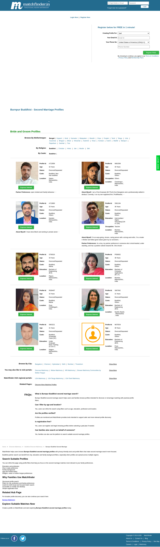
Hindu (69, 148)
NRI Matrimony (70, 370)
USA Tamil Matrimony (72, 378)
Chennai (47, 364)
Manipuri (124, 141)
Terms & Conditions (152, 56)
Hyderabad (56, 364)
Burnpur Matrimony (8, 500)
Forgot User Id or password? (116, 8)
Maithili (116, 141)
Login (135, 544)
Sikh (88, 148)
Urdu (126, 138)
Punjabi (106, 138)
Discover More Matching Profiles (46, 385)
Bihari (69, 141)
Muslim (81, 148)
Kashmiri (86, 141)
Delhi (63, 364)
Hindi (66, 138)
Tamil (113, 138)
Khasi (94, 141)
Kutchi (109, 141)
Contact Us (138, 538)
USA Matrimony (40, 378)
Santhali (61, 143)
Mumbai (70, 364)
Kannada (74, 138)
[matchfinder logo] (30, 5)
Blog (146, 538)
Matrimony (142, 544)
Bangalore (38, 364)
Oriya (99, 138)
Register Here (85, 17)
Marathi (92, 138)
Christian (61, 148)
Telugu (120, 138)
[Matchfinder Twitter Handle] (23, 538)
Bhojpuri (61, 141)
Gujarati (59, 138)
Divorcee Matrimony (41, 370)
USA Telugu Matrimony (55, 378)
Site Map (156, 541)
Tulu (68, 143)
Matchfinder (148, 535)
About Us (129, 538)
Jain (75, 148)
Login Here (74, 17)
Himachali (77, 141)
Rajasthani (52, 143)
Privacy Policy (146, 541)
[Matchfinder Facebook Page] (14, 538)
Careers (128, 544)
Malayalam (83, 138)
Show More (113, 364)
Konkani (101, 141)
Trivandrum (79, 364)
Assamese (52, 141)
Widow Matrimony (57, 370)
